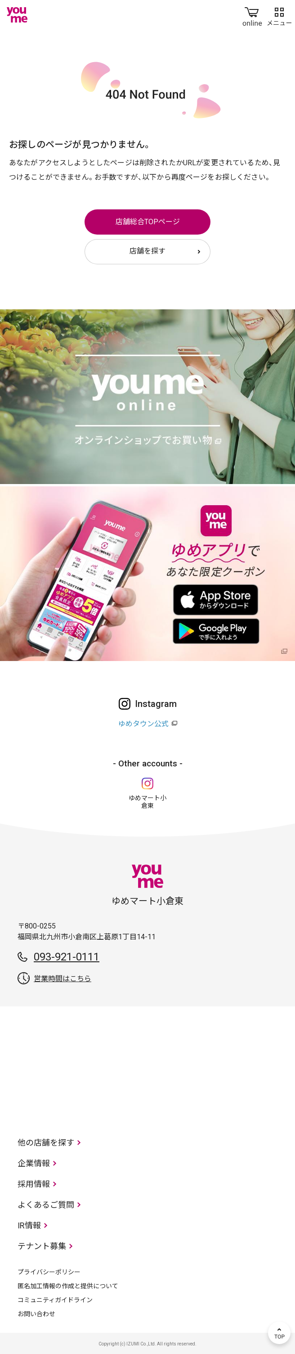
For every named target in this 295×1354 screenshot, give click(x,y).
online (252, 14)
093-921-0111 (66, 957)
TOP (279, 1333)
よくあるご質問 (46, 1204)
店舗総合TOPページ (148, 221)
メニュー (279, 14)
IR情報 (29, 1225)
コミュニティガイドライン (55, 1300)
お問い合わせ (36, 1314)
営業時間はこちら (62, 978)
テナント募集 (42, 1246)
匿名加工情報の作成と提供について (68, 1286)
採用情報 (34, 1184)
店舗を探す (147, 251)
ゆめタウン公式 (143, 724)
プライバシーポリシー (49, 1272)
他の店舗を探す (46, 1142)
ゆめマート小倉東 (147, 801)
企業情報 (34, 1163)
